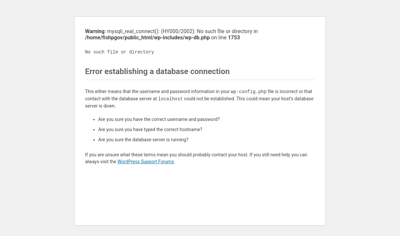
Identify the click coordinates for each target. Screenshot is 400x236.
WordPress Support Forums (145, 161)
